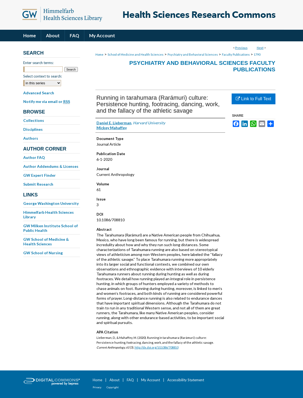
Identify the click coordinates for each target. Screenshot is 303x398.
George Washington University (51, 203)
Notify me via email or (46, 101)
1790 (257, 54)
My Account (150, 380)
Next (260, 47)
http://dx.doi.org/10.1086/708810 (156, 347)
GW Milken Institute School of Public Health (50, 228)
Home (99, 54)
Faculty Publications (236, 54)
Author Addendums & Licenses (50, 166)
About (114, 380)
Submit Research (38, 184)
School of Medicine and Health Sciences (136, 54)
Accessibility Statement (185, 380)
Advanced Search (38, 93)
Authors (30, 138)
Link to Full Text (253, 98)
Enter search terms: (38, 63)
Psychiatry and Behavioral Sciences (193, 54)
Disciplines (33, 129)
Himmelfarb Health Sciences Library (48, 214)
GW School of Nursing (43, 252)
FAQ (130, 380)
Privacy (97, 387)
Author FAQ (34, 157)
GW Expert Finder (39, 175)
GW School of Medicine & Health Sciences (46, 241)
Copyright (112, 387)
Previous (241, 47)
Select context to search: (42, 76)
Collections (33, 120)
